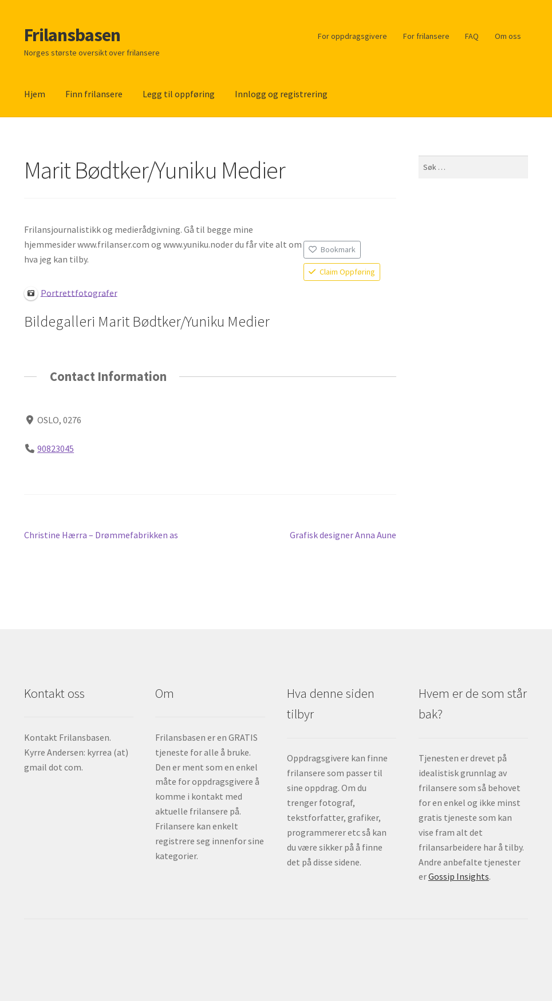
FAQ (472, 36)
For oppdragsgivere (352, 36)
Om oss (508, 36)
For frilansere (426, 36)
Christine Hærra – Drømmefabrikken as (101, 535)
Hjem (34, 94)
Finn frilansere (94, 94)
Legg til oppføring (179, 94)
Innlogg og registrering (281, 94)
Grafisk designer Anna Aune (343, 535)
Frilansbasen (72, 34)
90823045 (55, 448)
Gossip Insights (458, 876)
